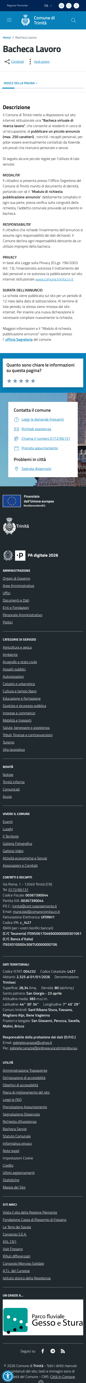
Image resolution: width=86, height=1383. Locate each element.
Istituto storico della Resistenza (27, 1278)
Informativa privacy (17, 1143)
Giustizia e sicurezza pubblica (24, 705)
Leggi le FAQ (12, 1099)
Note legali (11, 1150)
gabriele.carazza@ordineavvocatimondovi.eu (43, 1048)
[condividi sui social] (14, 61)
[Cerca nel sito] (73, 20)
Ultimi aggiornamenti (19, 1172)
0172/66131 (18, 889)
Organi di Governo (16, 578)
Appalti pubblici (14, 669)
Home (7, 37)
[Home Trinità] (40, 20)
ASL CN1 (10, 1241)
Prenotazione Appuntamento (25, 1107)
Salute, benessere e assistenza (26, 727)
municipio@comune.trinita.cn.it (36, 911)
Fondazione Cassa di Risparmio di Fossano (34, 1219)
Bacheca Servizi (15, 1129)
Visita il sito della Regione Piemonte (30, 1212)
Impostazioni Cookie (18, 1158)
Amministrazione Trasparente (25, 1070)
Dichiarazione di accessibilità (24, 1077)
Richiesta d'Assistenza (19, 1121)
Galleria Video (13, 851)
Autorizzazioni (13, 676)
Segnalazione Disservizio (21, 1114)
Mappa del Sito (14, 1187)
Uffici (6, 593)
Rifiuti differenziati (16, 1256)
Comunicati (11, 789)
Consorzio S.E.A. (15, 1234)
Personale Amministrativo (22, 615)
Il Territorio (11, 836)
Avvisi (7, 796)
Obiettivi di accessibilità (20, 1085)
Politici (8, 622)
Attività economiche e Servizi (25, 858)
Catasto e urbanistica (19, 683)
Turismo (8, 742)
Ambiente (10, 654)
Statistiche (11, 1180)
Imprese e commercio (19, 713)
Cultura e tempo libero (19, 691)
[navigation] (9, 20)
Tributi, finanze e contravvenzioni (28, 735)
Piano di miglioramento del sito (26, 1092)
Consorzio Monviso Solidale (23, 1263)
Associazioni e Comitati (20, 865)
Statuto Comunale (17, 1136)
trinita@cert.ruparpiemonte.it (34, 906)
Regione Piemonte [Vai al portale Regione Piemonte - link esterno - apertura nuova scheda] (17, 5)
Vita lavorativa (14, 749)
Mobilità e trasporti (17, 720)
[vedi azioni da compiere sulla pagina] (38, 61)
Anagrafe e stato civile (20, 662)
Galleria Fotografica (17, 843)
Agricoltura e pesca (17, 647)
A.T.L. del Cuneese (16, 1270)
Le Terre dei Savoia (17, 1227)
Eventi (8, 821)
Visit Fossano (13, 1249)
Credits (8, 1165)
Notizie (8, 774)
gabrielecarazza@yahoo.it (32, 1042)
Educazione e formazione (22, 698)
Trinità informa (14, 782)
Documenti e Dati (16, 600)
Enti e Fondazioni (16, 607)
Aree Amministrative (18, 585)
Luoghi (8, 829)
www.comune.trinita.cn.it (54, 279)
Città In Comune (62, 1376)
